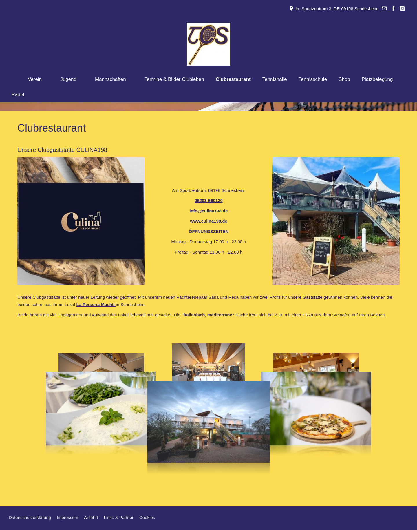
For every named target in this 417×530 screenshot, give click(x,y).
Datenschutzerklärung (30, 517)
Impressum (67, 517)
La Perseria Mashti (96, 304)
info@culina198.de (208, 210)
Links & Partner (118, 517)
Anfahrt (91, 517)
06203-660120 (209, 200)
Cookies (147, 517)
